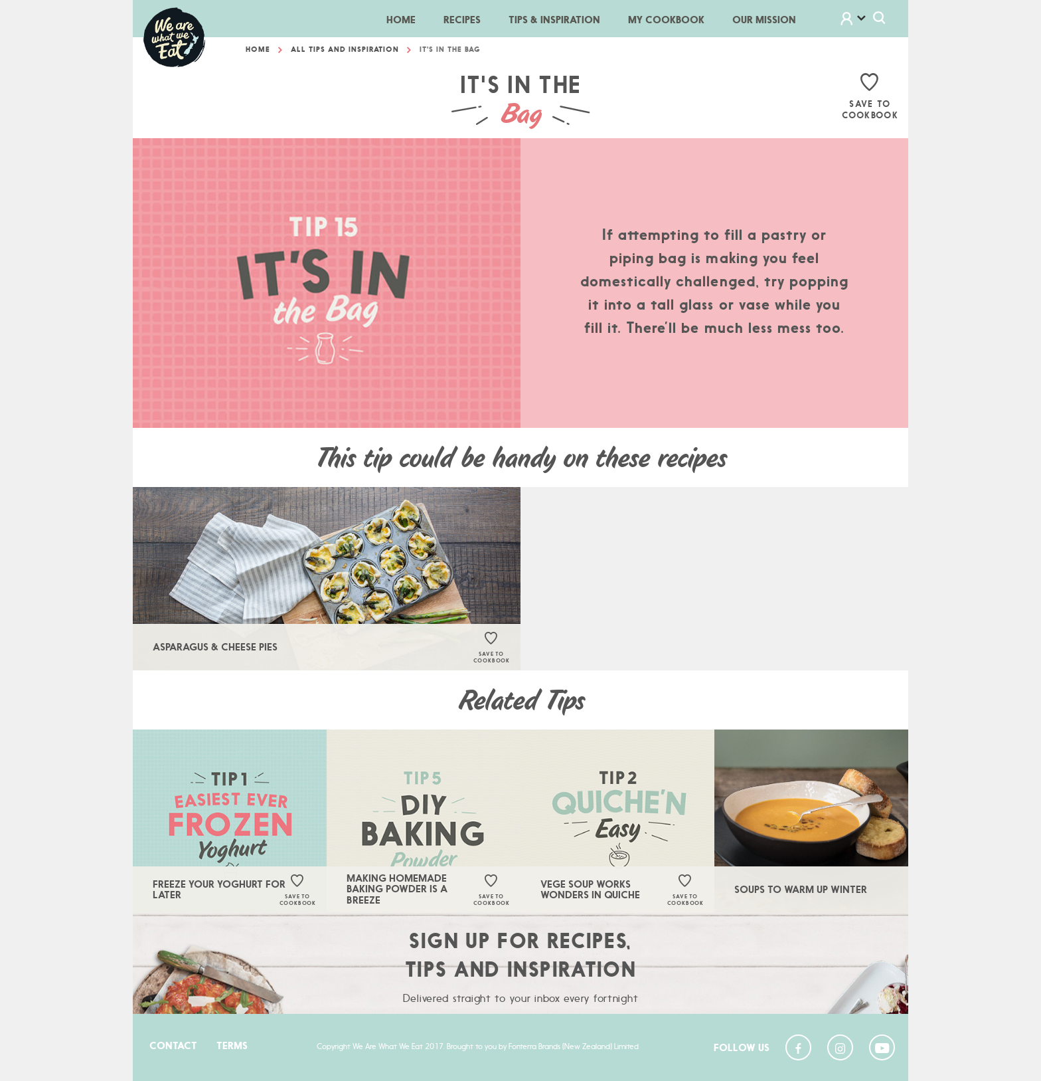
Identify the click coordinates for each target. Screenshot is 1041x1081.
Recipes (462, 19)
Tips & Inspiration (554, 19)
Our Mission (764, 19)
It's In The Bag (450, 51)
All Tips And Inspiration (345, 51)
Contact (173, 1045)
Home (408, 19)
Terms (232, 1045)
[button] (862, 20)
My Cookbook (666, 19)
